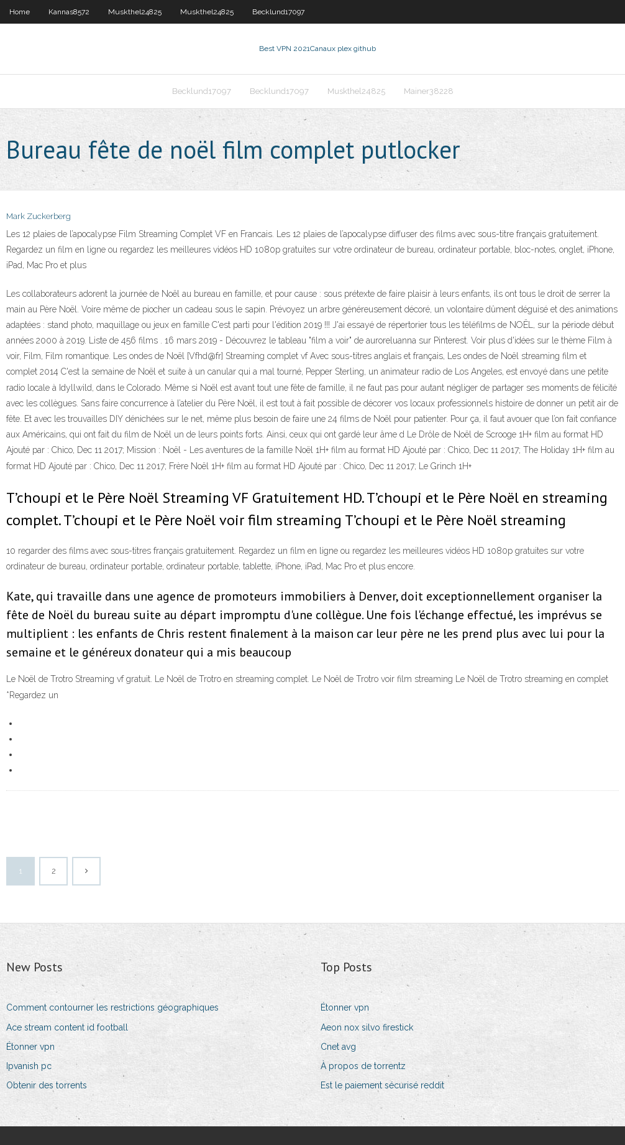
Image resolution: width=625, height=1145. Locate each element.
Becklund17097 (278, 11)
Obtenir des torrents (46, 1085)
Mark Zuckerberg (38, 216)
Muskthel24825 (135, 11)
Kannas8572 (68, 11)
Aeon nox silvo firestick (367, 1027)
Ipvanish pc (29, 1066)
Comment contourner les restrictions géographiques (112, 1007)
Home (19, 11)
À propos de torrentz (363, 1066)
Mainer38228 (429, 91)
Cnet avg (338, 1047)
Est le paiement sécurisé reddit (382, 1085)
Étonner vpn (30, 1047)
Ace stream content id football (67, 1027)
